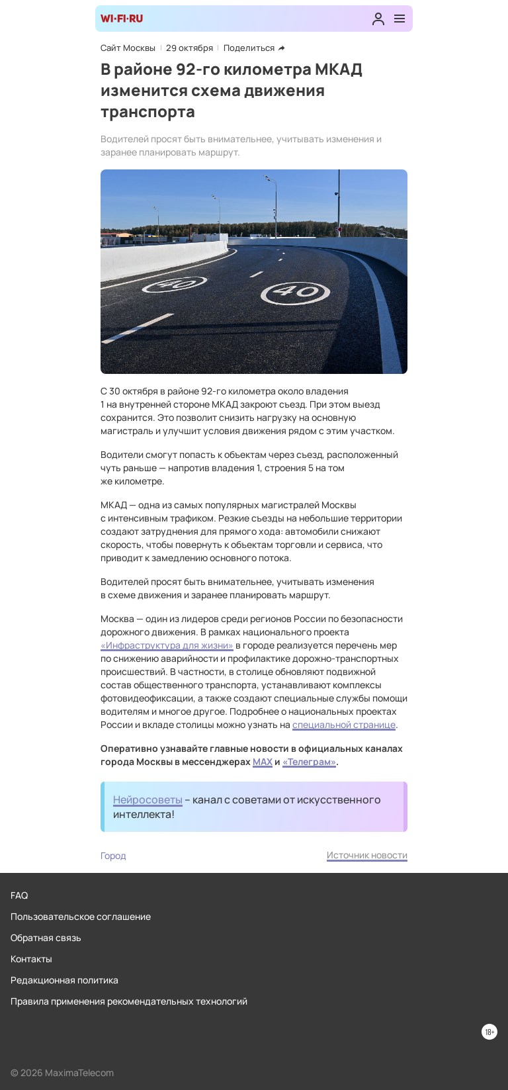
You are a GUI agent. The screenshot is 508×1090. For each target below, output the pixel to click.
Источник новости (367, 854)
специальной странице (344, 724)
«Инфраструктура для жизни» (167, 645)
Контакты (31, 958)
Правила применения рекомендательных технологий (129, 1001)
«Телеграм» (309, 761)
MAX (263, 761)
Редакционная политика (64, 980)
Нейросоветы (148, 799)
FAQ (19, 895)
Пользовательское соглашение (81, 916)
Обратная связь (46, 937)
